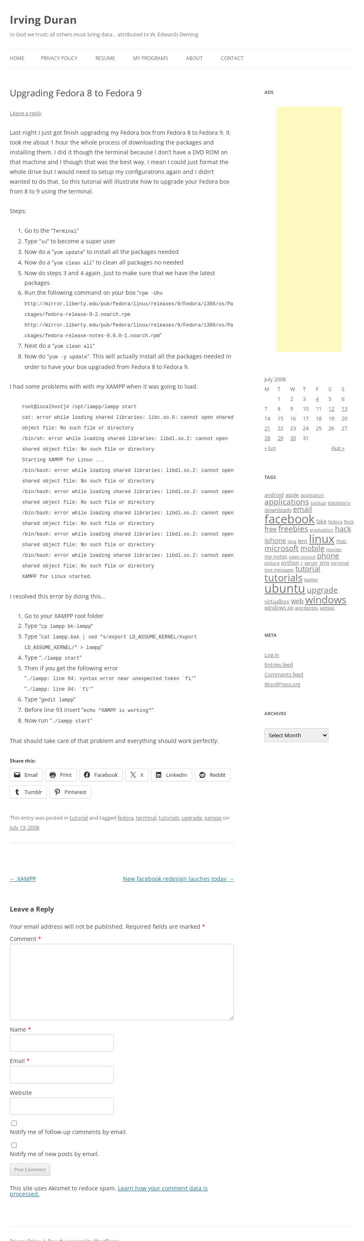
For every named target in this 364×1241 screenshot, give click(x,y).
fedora (125, 802)
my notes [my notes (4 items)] (275, 556)
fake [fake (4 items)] (321, 521)
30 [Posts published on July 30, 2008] (293, 438)
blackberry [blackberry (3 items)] (339, 503)
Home (17, 58)
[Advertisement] (309, 229)
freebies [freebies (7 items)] (293, 528)
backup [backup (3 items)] (318, 503)
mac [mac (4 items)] (341, 541)
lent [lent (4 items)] (302, 541)
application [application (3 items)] (312, 495)
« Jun (270, 447)
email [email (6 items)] (302, 509)
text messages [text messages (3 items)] (279, 570)
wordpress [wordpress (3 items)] (306, 608)
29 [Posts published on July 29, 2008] (280, 438)
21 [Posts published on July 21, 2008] (267, 428)
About (194, 58)
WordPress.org (282, 684)
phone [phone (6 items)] (328, 555)
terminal (146, 802)
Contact (232, 58)
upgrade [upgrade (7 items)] (322, 590)
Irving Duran (43, 19)
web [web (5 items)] (297, 600)
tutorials (169, 802)
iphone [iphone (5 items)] (275, 540)
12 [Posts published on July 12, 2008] (331, 408)
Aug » (337, 447)
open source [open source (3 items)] (302, 557)
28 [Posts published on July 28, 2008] (267, 438)
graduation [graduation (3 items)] (321, 530)
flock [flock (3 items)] (349, 522)
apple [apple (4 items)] (292, 494)
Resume (105, 58)
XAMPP (23, 863)
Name (20, 1014)
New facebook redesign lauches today (178, 863)
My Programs (150, 58)
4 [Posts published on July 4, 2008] (317, 399)
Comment (25, 923)
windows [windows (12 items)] (325, 599)
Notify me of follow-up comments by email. (68, 1117)
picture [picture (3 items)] (272, 563)
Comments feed (283, 674)
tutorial (79, 802)
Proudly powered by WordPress (83, 1226)
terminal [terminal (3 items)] (340, 563)
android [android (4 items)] (274, 494)
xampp (213, 802)
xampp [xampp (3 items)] (327, 608)
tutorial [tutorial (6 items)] (307, 569)
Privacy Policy (59, 58)
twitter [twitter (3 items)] (311, 580)
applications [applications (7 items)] (286, 501)
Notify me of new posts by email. (54, 1139)
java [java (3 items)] (292, 541)
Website (21, 1077)
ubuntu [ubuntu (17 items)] (284, 588)
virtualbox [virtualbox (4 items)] (276, 601)
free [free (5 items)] (270, 529)
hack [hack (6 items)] (343, 529)
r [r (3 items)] (302, 563)
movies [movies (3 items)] (333, 549)
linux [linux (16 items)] (322, 538)
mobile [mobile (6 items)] (312, 548)
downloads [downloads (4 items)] (277, 510)
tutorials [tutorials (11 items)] (283, 577)
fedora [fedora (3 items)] (335, 522)
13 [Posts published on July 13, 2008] (344, 408)
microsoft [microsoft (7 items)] (281, 548)
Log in (271, 654)
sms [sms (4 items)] (324, 562)
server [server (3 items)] (311, 563)
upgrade (192, 802)
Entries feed (278, 664)
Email (20, 1046)
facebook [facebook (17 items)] (289, 519)
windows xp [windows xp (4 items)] (278, 607)
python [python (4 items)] (290, 562)
